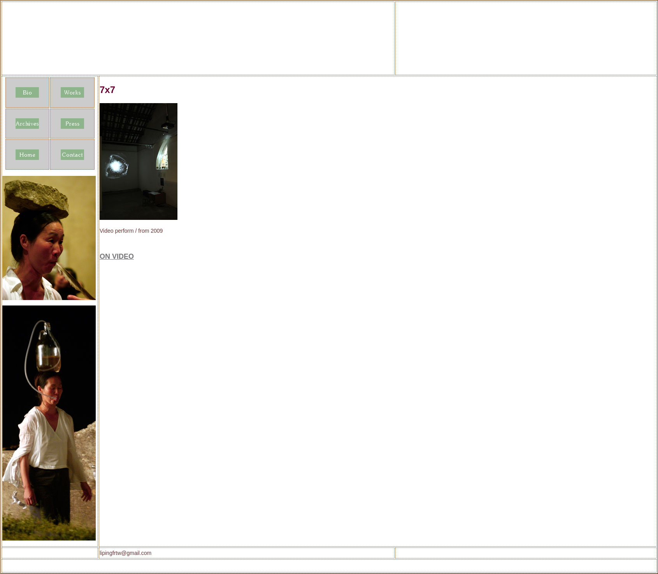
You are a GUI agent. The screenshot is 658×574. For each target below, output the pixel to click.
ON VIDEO (117, 256)
